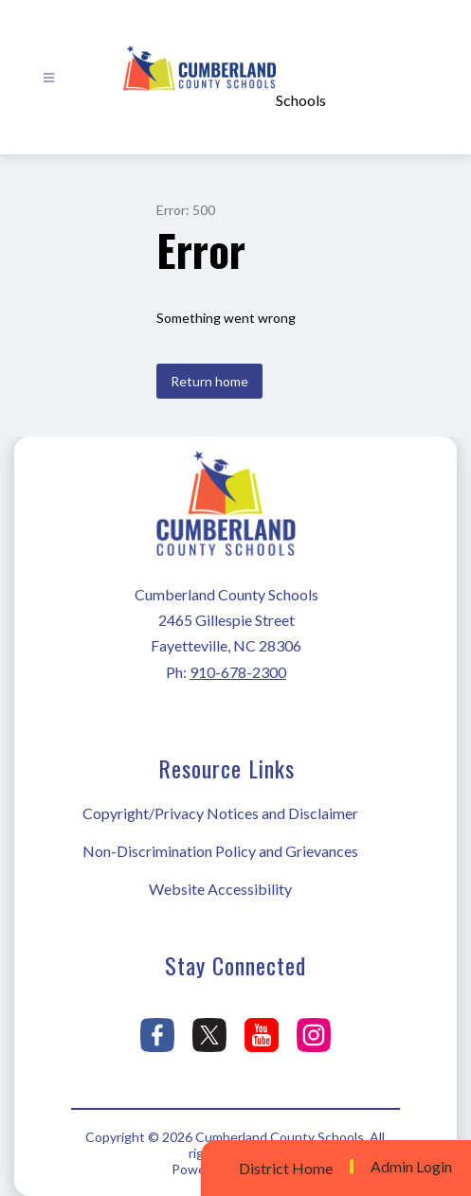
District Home (286, 1168)
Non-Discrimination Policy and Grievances (220, 851)
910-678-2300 (238, 672)
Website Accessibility (220, 889)
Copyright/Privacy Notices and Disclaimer (220, 813)
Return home (209, 381)
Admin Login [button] (411, 1166)
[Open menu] (49, 78)
